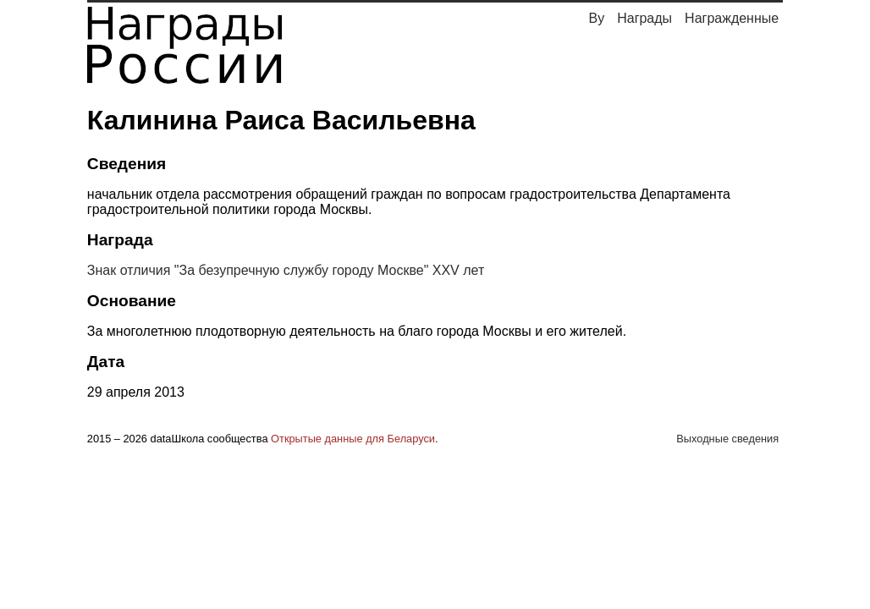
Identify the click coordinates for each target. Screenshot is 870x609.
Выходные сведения (727, 438)
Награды (644, 18)
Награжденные (732, 18)
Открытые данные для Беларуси (353, 438)
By (597, 18)
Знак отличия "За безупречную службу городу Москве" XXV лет (285, 270)
